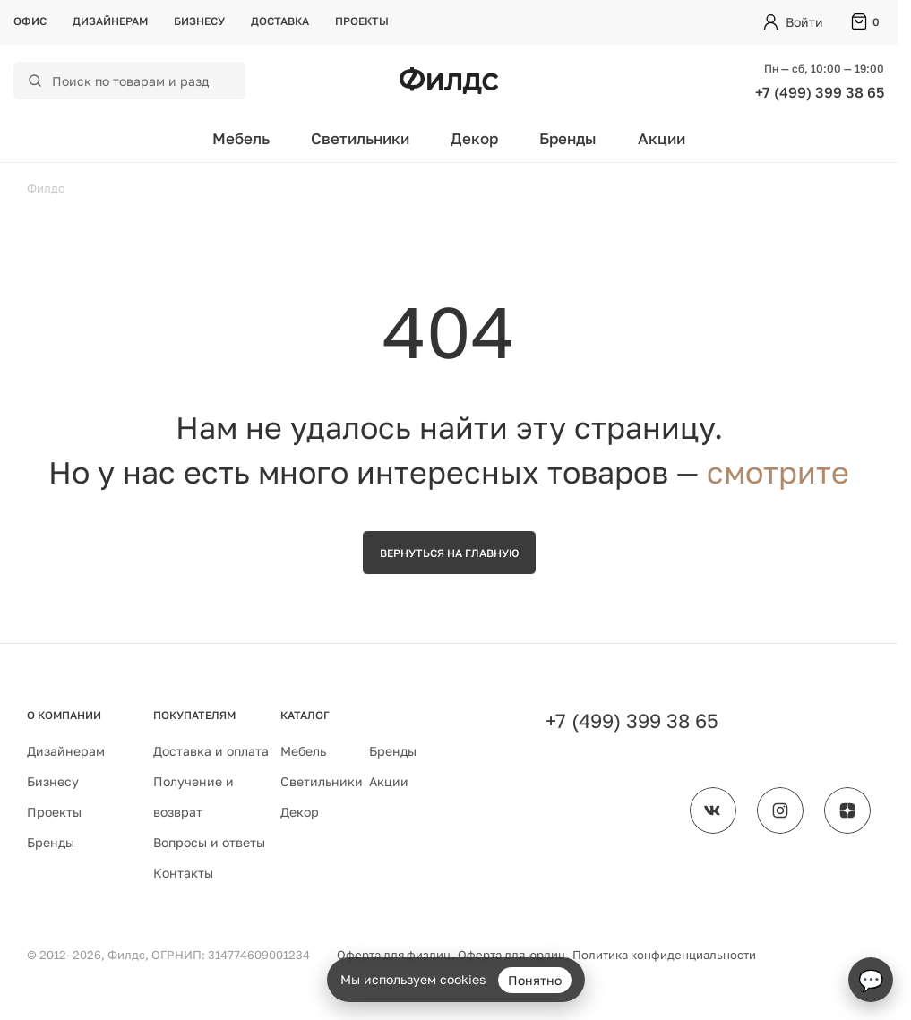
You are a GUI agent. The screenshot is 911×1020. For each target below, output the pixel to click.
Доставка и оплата (211, 751)
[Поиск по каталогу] (141, 80)
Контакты (183, 872)
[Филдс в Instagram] (780, 810)
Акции (661, 138)
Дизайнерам (110, 21)
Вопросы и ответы (209, 842)
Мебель (241, 138)
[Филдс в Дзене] (847, 810)
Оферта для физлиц (394, 954)
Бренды (568, 138)
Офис (30, 21)
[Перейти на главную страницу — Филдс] (449, 80)
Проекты (362, 21)
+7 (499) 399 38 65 (819, 92)
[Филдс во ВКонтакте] (713, 810)
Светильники (360, 138)
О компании (64, 715)
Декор (474, 138)
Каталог (305, 715)
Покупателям (194, 715)
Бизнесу (199, 21)
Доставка (280, 21)
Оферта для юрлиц (512, 954)
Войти (804, 22)
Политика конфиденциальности (664, 954)
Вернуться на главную (449, 553)
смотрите (778, 472)
